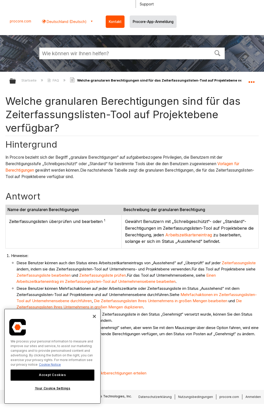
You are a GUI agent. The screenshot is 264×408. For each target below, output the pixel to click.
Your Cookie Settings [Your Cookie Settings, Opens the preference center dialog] (52, 388)
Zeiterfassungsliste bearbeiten (43, 275)
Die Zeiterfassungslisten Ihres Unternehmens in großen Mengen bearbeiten (160, 300)
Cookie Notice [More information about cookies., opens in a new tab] (50, 364)
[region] (52, 356)
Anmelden (253, 397)
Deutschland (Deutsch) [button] (66, 21)
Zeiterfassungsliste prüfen (102, 275)
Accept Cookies (52, 375)
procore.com (20, 21)
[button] (217, 52)
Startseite (29, 80)
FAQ (53, 80)
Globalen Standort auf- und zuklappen (251, 79)
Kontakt (115, 22)
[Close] (94, 316)
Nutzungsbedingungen (195, 397)
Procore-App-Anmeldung (153, 22)
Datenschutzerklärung (155, 397)
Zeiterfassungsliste (239, 262)
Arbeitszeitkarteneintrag (188, 234)
